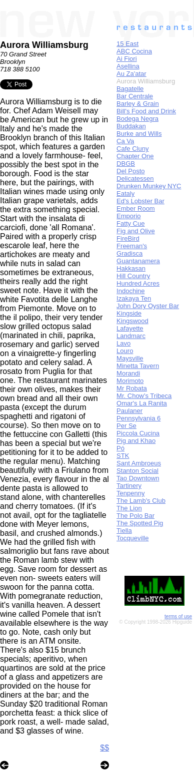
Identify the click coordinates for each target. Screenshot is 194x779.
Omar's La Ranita (141, 403)
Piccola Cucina (138, 433)
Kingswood (132, 321)
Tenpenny (130, 493)
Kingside (129, 313)
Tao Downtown (137, 478)
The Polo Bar (135, 515)
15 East (127, 43)
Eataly (125, 193)
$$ (104, 748)
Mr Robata (131, 388)
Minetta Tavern (137, 366)
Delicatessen (135, 178)
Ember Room (135, 208)
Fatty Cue (130, 223)
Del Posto (130, 171)
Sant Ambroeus (138, 463)
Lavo (123, 343)
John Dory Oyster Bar (147, 306)
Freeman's (131, 246)
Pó (120, 448)
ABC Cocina (134, 51)
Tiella (124, 530)
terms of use (178, 616)
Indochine (130, 291)
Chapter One (135, 156)
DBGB (125, 163)
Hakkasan (131, 268)
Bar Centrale (134, 96)
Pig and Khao (136, 440)
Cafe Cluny (132, 148)
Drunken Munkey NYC (148, 186)
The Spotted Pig (139, 523)
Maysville (129, 358)
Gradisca (129, 253)
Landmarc (131, 336)
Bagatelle (130, 88)
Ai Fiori (126, 58)
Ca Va (125, 141)
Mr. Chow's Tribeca (144, 395)
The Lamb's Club (141, 500)
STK (122, 455)
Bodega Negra (137, 118)
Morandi (128, 373)
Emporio (128, 216)
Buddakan (131, 126)
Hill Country (133, 276)
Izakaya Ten (133, 298)
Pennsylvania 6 (138, 418)
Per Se (126, 425)
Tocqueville (132, 538)
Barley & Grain (137, 103)
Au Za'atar (131, 73)
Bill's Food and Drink (146, 111)
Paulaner (129, 410)
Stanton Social (137, 470)
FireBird (128, 238)
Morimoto (130, 381)
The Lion (129, 508)
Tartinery (129, 485)
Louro (124, 351)
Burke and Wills (139, 133)
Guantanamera (138, 261)
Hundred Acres (138, 283)
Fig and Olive (135, 231)
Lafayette (130, 328)
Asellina (128, 66)
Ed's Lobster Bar (140, 201)
